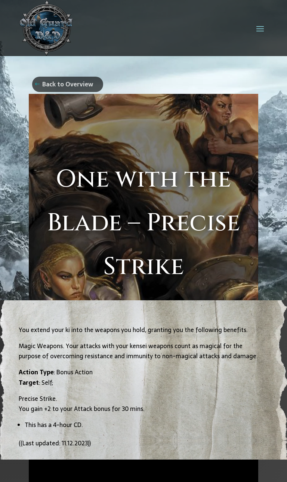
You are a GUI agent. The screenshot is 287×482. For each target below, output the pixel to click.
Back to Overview (67, 84)
